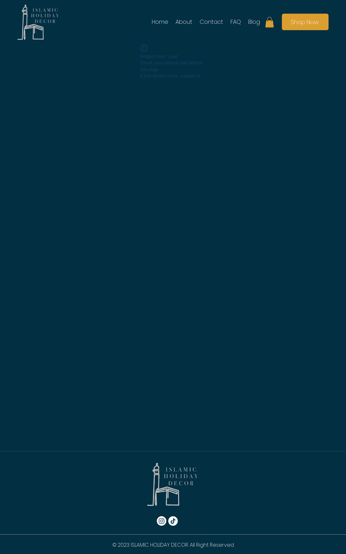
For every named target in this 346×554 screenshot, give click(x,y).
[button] (269, 22)
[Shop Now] (305, 22)
